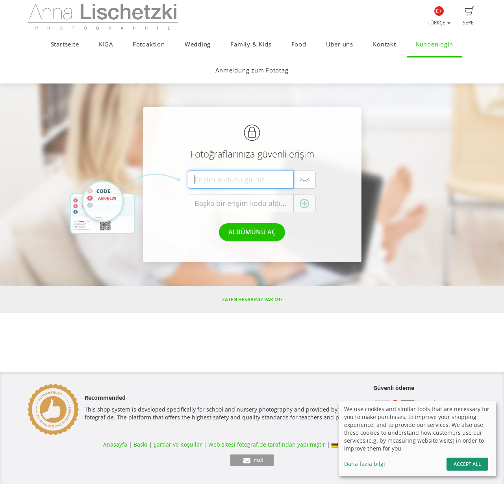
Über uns (339, 44)
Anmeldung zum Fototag (251, 70)
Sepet (469, 16)
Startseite (65, 44)
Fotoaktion (149, 44)
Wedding (198, 44)
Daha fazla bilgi (364, 463)
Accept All (467, 464)
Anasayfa (115, 444)
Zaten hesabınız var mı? (252, 299)
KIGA (106, 44)
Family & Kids (250, 44)
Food (298, 44)
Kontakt (384, 44)
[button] (252, 460)
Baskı (140, 444)
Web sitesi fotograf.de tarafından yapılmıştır (266, 444)
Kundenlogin (434, 44)
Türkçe (439, 16)
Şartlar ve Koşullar (178, 444)
